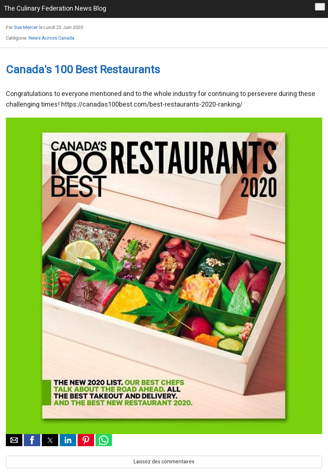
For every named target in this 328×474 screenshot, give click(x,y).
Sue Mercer (26, 27)
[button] (14, 440)
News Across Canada (51, 37)
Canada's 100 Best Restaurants (83, 70)
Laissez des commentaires (164, 462)
